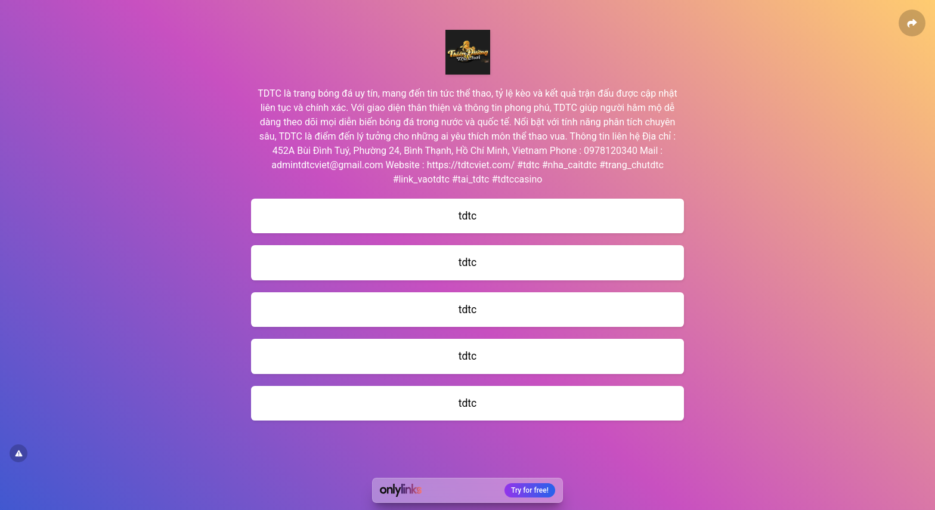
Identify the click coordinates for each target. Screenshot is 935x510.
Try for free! (530, 490)
